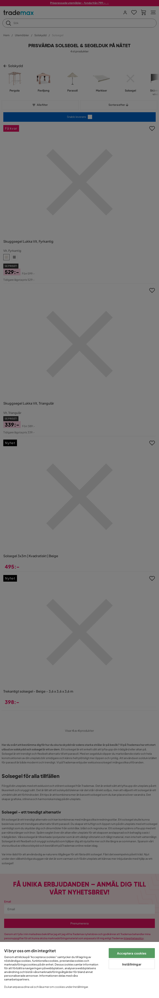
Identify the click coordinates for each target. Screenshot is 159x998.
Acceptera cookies (132, 953)
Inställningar (131, 964)
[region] (79, 970)
